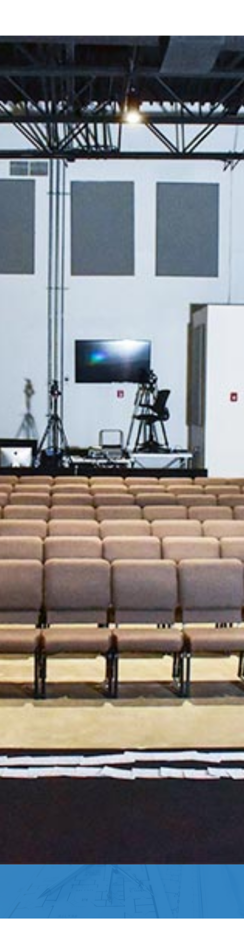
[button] (17, 17)
